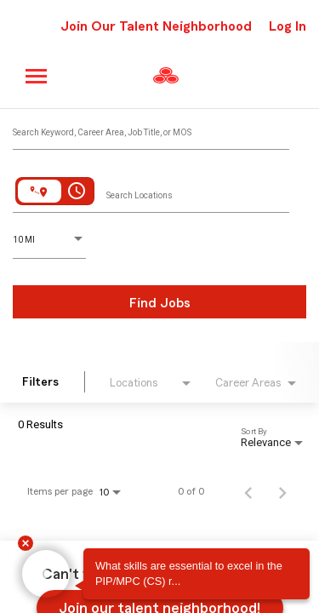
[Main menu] (37, 76)
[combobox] (151, 128)
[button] (46, 575)
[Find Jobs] (159, 301)
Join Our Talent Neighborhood (156, 26)
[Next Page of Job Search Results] (282, 491)
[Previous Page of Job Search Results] (248, 491)
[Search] (159, 301)
